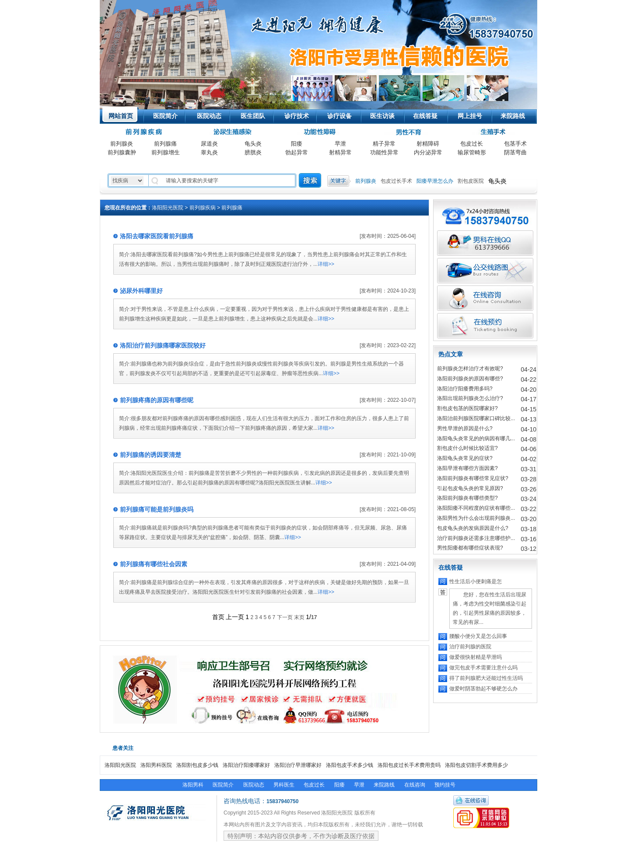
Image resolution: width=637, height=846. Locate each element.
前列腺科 (145, 132)
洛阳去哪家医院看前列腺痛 (156, 236)
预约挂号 (444, 785)
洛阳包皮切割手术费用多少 (476, 765)
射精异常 (340, 152)
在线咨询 (414, 785)
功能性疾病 (318, 132)
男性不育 (406, 132)
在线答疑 (425, 115)
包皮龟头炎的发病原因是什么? (472, 528)
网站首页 (120, 115)
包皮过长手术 (396, 181)
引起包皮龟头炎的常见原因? (470, 488)
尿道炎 (209, 143)
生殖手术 (493, 132)
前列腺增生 (165, 152)
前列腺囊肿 (122, 152)
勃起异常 (296, 152)
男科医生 (283, 785)
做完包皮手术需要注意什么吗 (483, 668)
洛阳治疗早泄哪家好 (298, 765)
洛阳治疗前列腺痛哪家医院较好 (163, 345)
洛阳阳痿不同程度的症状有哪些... (476, 508)
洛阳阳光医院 (165, 24)
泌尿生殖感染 (231, 132)
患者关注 (122, 748)
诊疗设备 (339, 115)
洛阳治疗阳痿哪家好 (246, 765)
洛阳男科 (192, 785)
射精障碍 (427, 143)
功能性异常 (384, 152)
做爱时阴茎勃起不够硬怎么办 (483, 689)
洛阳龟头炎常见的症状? (465, 458)
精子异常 (384, 143)
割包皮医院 (471, 181)
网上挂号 (470, 115)
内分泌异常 (428, 152)
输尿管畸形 (472, 152)
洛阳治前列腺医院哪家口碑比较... (476, 418)
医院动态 (209, 115)
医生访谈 (382, 115)
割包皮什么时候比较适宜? (467, 448)
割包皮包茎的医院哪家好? (467, 408)
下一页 (285, 617)
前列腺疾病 (202, 208)
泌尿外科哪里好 (141, 290)
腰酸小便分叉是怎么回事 (478, 636)
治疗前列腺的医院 (470, 647)
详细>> (326, 264)
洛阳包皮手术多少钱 (349, 765)
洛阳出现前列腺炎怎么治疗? (470, 398)
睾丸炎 (209, 152)
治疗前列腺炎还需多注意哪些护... (476, 538)
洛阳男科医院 (156, 765)
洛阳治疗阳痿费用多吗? (465, 389)
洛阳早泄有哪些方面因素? (467, 468)
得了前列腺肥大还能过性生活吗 (486, 678)
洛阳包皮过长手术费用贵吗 (409, 765)
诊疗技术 (296, 115)
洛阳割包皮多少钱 (197, 765)
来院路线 (512, 115)
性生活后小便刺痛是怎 (475, 581)
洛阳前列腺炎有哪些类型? (467, 498)
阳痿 (296, 143)
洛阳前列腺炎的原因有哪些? (470, 379)
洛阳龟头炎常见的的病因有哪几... (476, 438)
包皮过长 (471, 143)
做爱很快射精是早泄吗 (475, 657)
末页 (299, 617)
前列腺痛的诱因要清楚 (150, 454)
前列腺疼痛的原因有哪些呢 (156, 400)
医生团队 (253, 115)
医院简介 (165, 115)
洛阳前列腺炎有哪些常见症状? (472, 478)
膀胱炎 (253, 152)
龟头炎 (253, 143)
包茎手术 (515, 143)
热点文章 (450, 354)
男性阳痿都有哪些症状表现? (470, 548)
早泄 (340, 143)
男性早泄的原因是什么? (465, 428)
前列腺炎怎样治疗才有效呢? (470, 369)
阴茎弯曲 (515, 152)
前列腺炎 (121, 143)
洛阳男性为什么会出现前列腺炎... (476, 518)
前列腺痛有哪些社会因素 (153, 564)
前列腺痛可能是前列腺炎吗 (156, 509)
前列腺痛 (165, 143)
